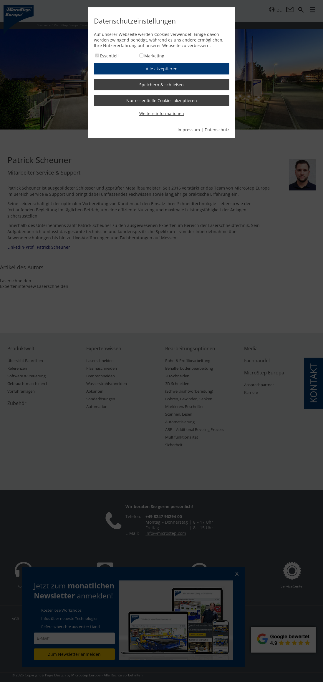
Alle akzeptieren (162, 69)
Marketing (154, 56)
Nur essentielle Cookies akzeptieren (161, 100)
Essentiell (109, 56)
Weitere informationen (161, 113)
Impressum (189, 129)
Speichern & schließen (161, 84)
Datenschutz (217, 129)
